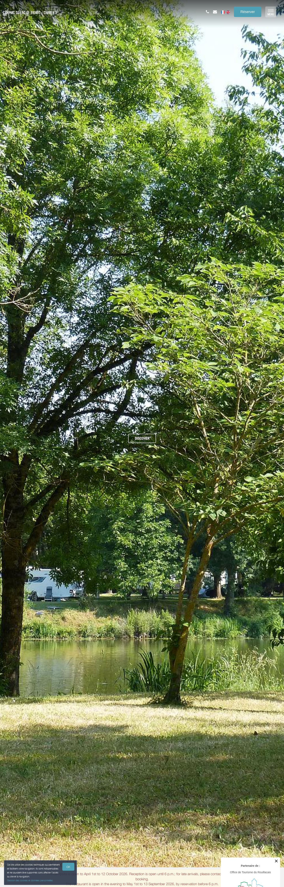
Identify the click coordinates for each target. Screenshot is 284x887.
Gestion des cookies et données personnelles (30, 880)
